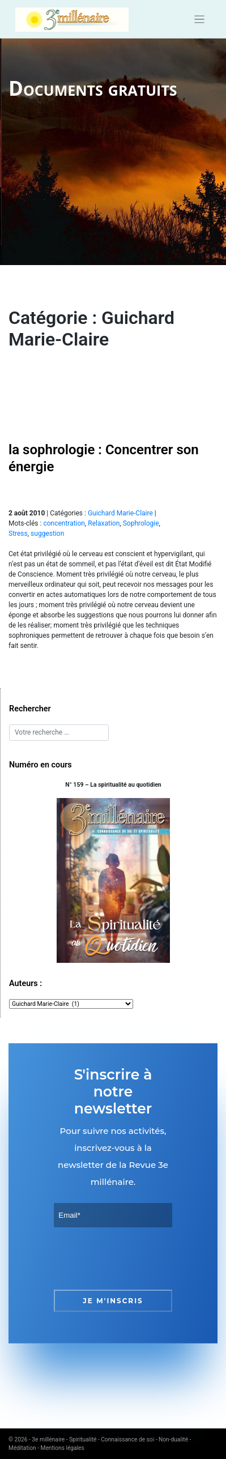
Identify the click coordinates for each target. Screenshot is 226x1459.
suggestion (47, 533)
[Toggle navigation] (199, 19)
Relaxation (104, 523)
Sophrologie (141, 523)
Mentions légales (62, 1448)
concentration (64, 523)
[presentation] (140, 1258)
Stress (18, 533)
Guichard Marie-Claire (120, 513)
